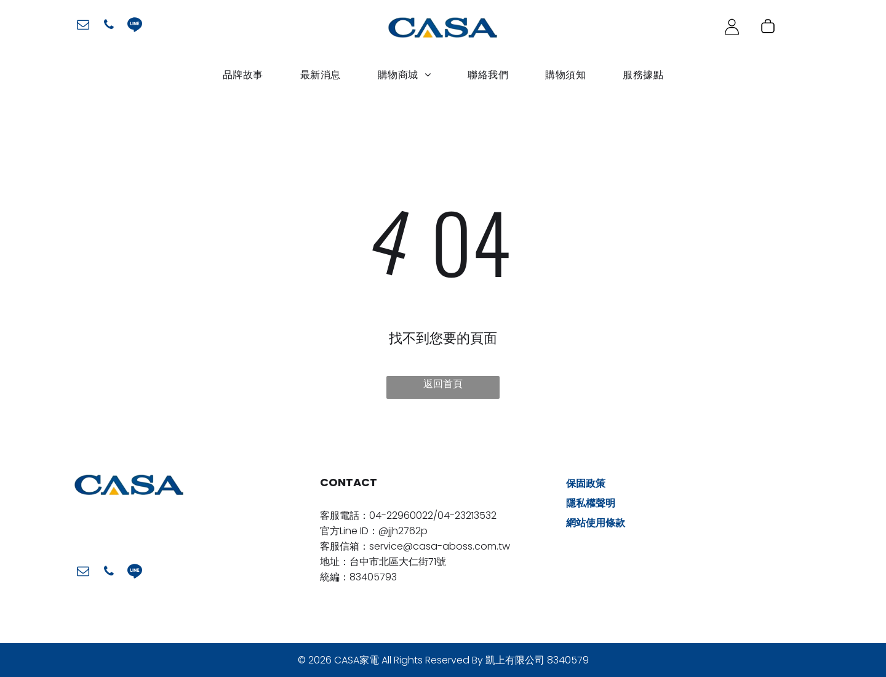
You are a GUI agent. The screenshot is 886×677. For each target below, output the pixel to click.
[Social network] (135, 26)
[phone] (109, 26)
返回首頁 (443, 384)
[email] (83, 26)
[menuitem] (243, 75)
